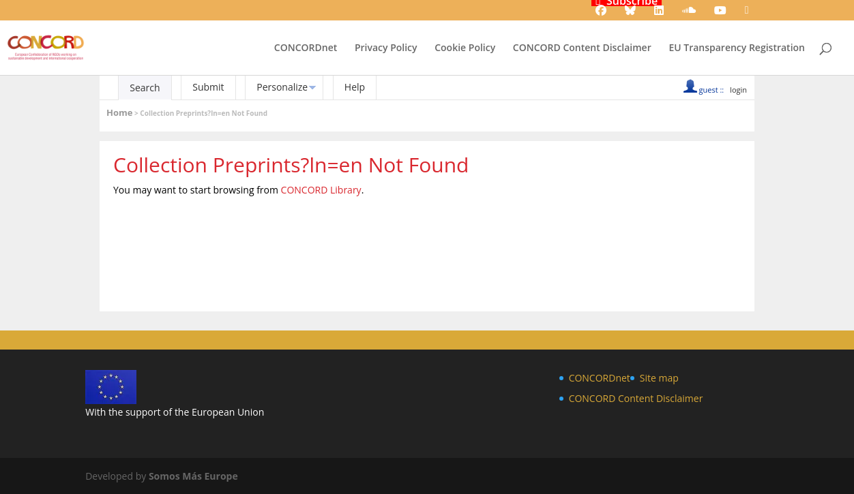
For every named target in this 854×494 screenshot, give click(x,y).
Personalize (282, 86)
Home (119, 112)
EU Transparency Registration (736, 48)
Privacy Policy (386, 48)
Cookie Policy (465, 48)
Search (145, 87)
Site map (659, 377)
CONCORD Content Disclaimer (582, 48)
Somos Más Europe (193, 475)
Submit (208, 86)
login (738, 89)
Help (354, 86)
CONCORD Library (321, 189)
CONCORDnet (305, 48)
